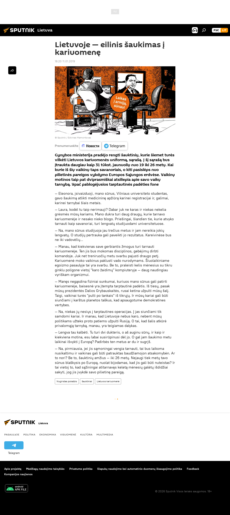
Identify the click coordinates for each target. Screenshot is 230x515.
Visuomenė (68, 434)
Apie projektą (12, 469)
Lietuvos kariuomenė (108, 381)
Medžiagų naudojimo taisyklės (45, 469)
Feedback (193, 469)
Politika (29, 434)
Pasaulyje (11, 434)
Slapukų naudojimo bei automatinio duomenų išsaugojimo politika (139, 469)
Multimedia (104, 434)
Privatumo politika (80, 469)
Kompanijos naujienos (18, 474)
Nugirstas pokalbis (67, 381)
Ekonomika (47, 434)
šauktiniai (87, 381)
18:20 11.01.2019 (65, 61)
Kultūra (86, 434)
